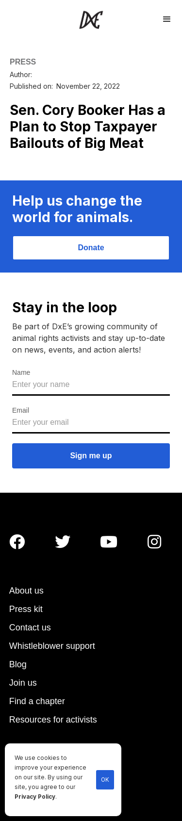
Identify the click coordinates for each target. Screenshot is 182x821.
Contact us (30, 627)
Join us (23, 683)
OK (105, 779)
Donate (91, 247)
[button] (167, 18)
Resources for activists (53, 719)
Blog (18, 664)
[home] (91, 19)
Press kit (26, 609)
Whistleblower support (52, 646)
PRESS (23, 62)
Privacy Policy (35, 796)
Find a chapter (37, 701)
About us (26, 591)
